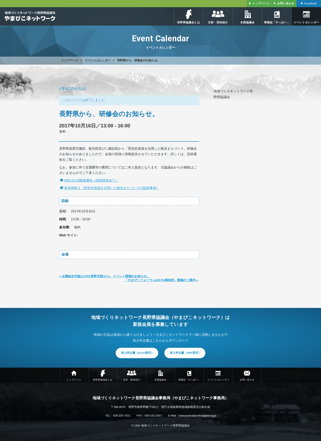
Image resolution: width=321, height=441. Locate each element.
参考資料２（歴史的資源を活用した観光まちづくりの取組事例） (111, 188)
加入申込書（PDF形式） (185, 352)
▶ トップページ (259, 3)
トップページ (69, 60)
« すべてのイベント (72, 88)
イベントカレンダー (98, 60)
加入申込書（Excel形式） (137, 352)
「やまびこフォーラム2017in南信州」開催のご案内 (161, 280)
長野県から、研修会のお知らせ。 (138, 60)
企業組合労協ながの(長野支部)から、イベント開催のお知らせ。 (104, 276)
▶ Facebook (309, 3)
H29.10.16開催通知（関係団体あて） (91, 180)
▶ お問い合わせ (284, 3)
